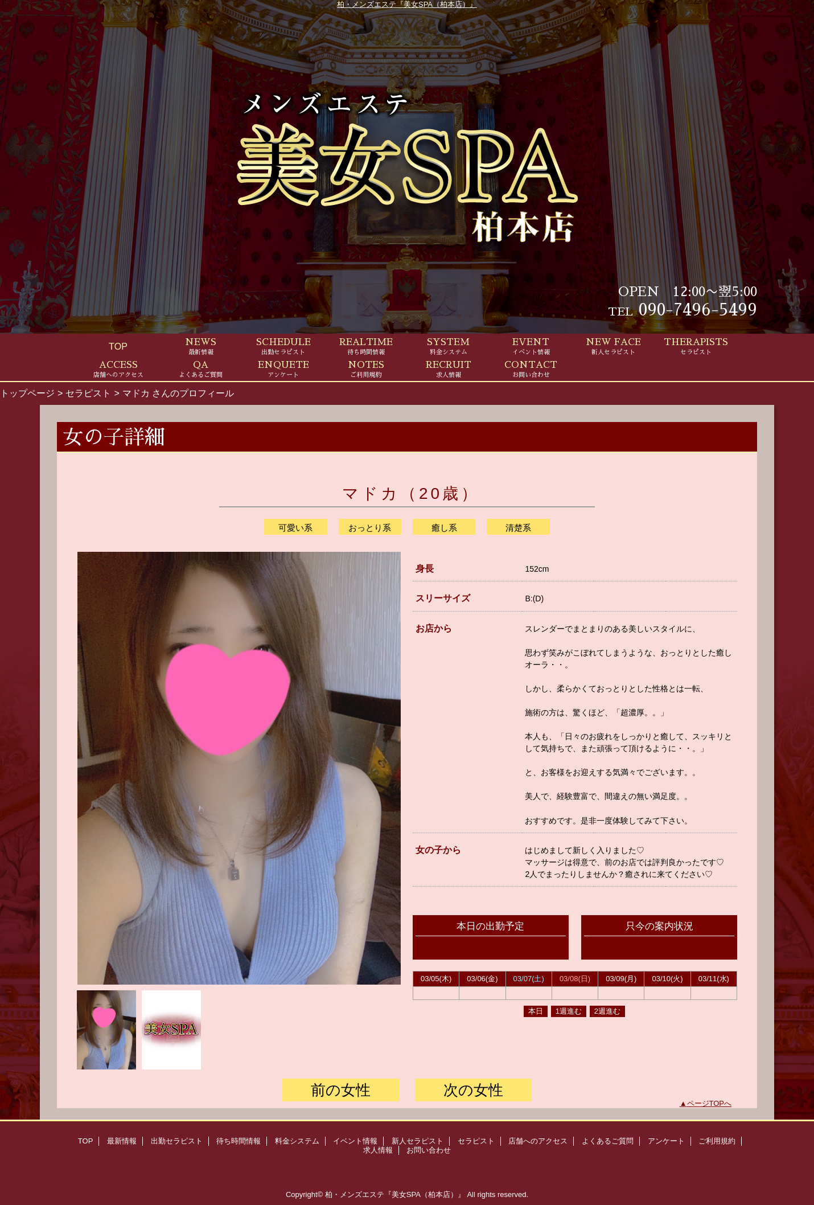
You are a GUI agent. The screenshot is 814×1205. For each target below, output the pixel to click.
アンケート (666, 1141)
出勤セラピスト (177, 1141)
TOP (118, 346)
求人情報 (378, 1150)
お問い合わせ (428, 1150)
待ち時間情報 (238, 1141)
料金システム (297, 1141)
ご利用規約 (716, 1141)
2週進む (607, 1011)
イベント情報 (355, 1141)
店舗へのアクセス (538, 1141)
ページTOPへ (709, 1103)
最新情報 (122, 1141)
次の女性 (473, 1090)
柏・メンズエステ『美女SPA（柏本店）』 (407, 4)
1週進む (569, 1011)
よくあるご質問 (608, 1141)
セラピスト (88, 393)
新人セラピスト (417, 1141)
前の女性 (341, 1090)
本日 (535, 1011)
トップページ (27, 393)
